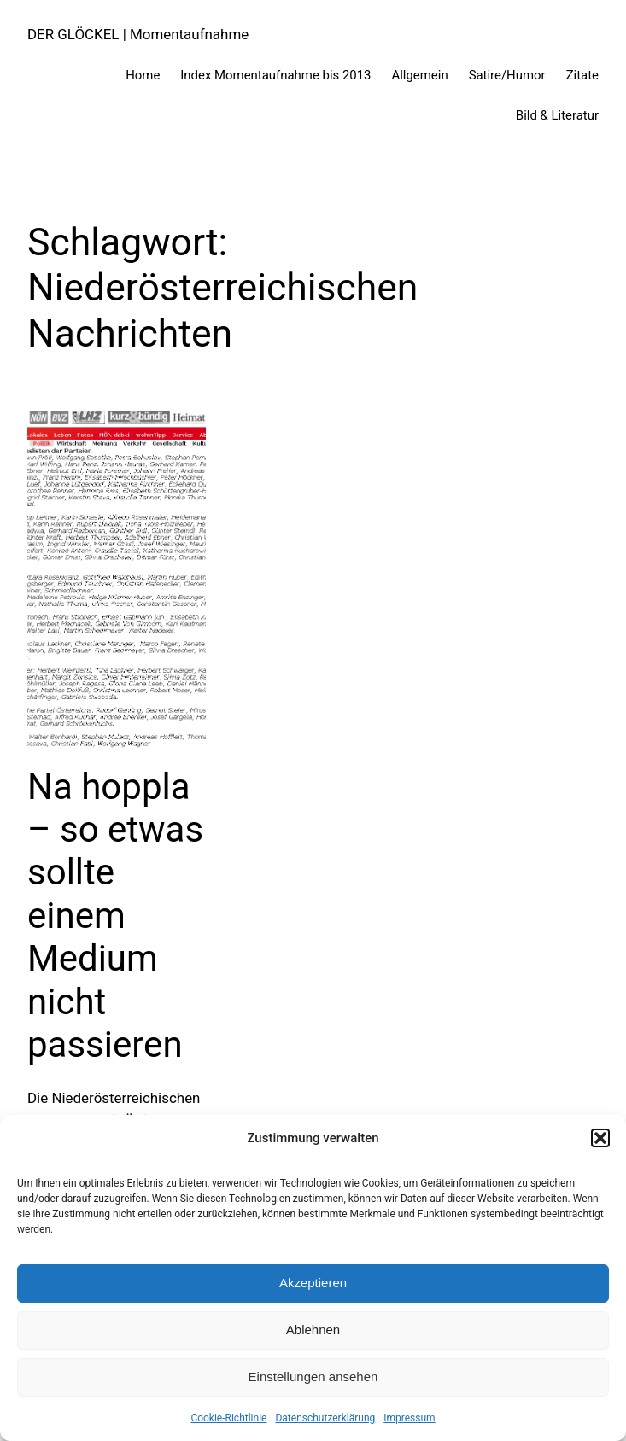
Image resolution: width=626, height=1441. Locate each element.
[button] (600, 1137)
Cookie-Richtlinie (228, 1418)
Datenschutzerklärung (325, 1418)
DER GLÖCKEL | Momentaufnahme (138, 34)
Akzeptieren (313, 1282)
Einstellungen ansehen (313, 1376)
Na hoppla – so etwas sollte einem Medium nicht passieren (115, 915)
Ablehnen (313, 1329)
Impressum (409, 1418)
